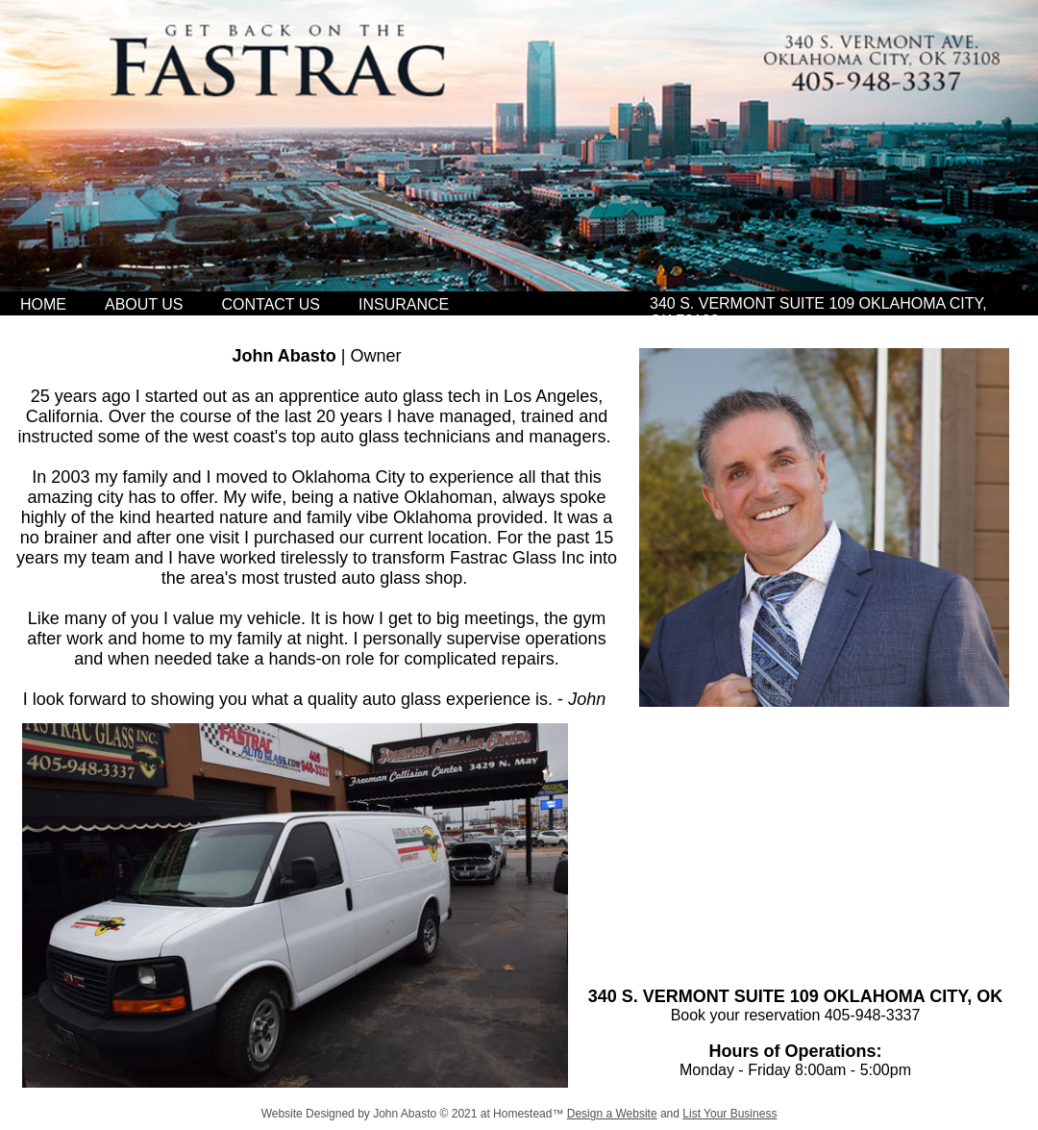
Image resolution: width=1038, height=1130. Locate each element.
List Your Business (729, 1113)
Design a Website (612, 1113)
